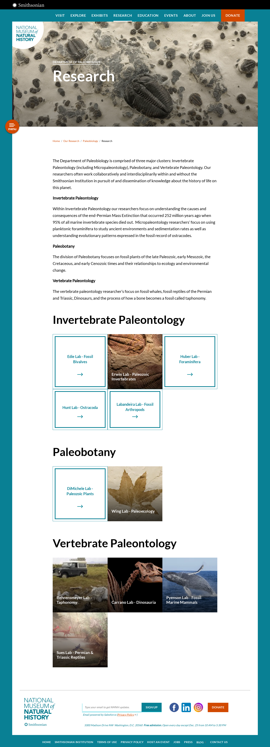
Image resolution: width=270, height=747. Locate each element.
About (190, 15)
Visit (60, 15)
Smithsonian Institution (74, 739)
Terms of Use (107, 739)
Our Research (71, 140)
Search (251, 15)
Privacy (125, 712)
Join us (208, 15)
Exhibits (100, 15)
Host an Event (158, 739)
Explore (78, 15)
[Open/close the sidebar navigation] (12, 127)
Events (171, 15)
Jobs (176, 739)
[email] (120, 705)
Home (56, 140)
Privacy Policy (132, 739)
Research (122, 15)
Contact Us (219, 739)
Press (188, 739)
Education (148, 15)
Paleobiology (90, 140)
